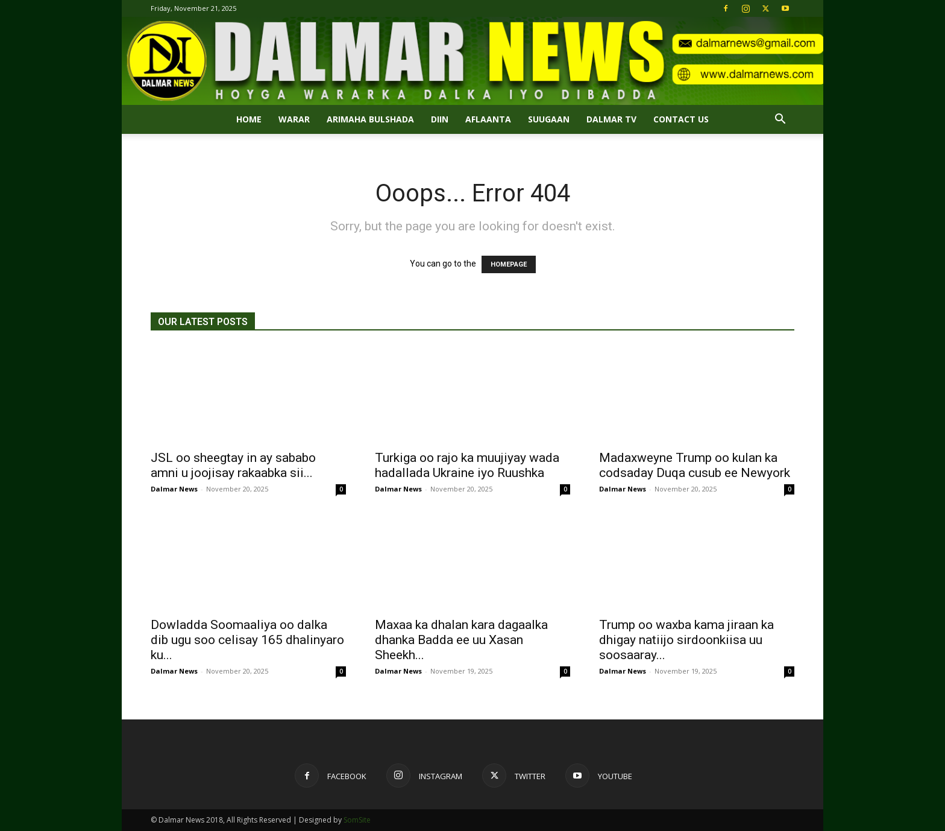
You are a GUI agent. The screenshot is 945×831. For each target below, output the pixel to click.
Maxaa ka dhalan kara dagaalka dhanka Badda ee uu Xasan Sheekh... (461, 640)
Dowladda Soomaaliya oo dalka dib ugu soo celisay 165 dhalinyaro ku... (247, 640)
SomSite (357, 820)
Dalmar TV (611, 119)
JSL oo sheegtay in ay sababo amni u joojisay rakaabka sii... (233, 465)
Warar (294, 119)
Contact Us (681, 119)
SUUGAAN (549, 119)
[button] (779, 120)
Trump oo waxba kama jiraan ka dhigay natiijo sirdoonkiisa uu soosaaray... (686, 640)
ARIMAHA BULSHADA (370, 119)
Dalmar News (174, 488)
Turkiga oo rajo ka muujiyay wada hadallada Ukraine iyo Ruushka (467, 465)
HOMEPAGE (509, 264)
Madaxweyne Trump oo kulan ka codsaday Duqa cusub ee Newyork (694, 465)
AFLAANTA (488, 119)
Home (249, 119)
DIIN (439, 119)
